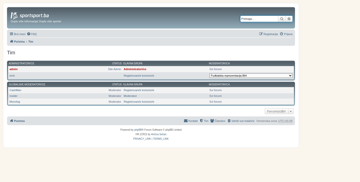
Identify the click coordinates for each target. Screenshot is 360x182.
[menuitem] (32, 34)
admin (14, 69)
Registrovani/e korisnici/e (139, 75)
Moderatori (130, 95)
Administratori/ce (21, 63)
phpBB (138, 129)
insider (14, 95)
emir (12, 75)
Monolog (15, 101)
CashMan (15, 90)
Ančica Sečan (158, 134)
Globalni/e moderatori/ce (27, 84)
